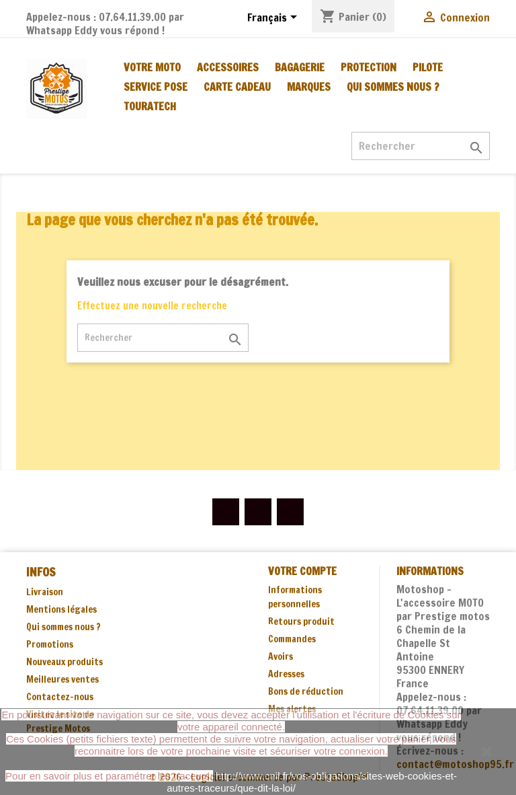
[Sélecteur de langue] (274, 18)
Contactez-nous (59, 697)
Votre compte (302, 571)
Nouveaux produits (64, 662)
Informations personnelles (295, 597)
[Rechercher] (420, 146)
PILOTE (428, 67)
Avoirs (280, 656)
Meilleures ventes (62, 679)
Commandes (292, 639)
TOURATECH (150, 106)
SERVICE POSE (155, 86)
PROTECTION (368, 67)
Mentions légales (61, 609)
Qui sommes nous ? (393, 86)
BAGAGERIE (300, 67)
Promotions (49, 644)
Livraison (44, 592)
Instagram (290, 511)
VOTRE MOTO (152, 67)
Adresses (286, 674)
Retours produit (301, 621)
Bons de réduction (305, 691)
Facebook (225, 511)
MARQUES (309, 86)
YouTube (258, 511)
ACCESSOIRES (228, 67)
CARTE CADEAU (237, 86)
